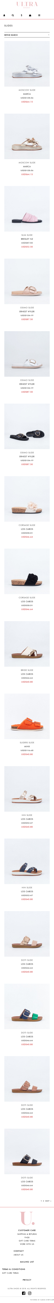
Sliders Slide (27, 742)
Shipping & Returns (27, 1234)
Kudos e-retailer (47, 1300)
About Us (18, 1255)
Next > (48, 1201)
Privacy (27, 1280)
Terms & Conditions (13, 1269)
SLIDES (8, 25)
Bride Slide (27, 670)
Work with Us (27, 1244)
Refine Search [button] (26, 34)
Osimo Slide (27, 307)
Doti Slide (27, 960)
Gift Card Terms (27, 1241)
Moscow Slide (27, 90)
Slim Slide (27, 235)
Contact (19, 1251)
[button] (4, 15)
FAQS (27, 1237)
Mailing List (27, 1262)
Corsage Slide (27, 525)
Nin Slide (27, 815)
